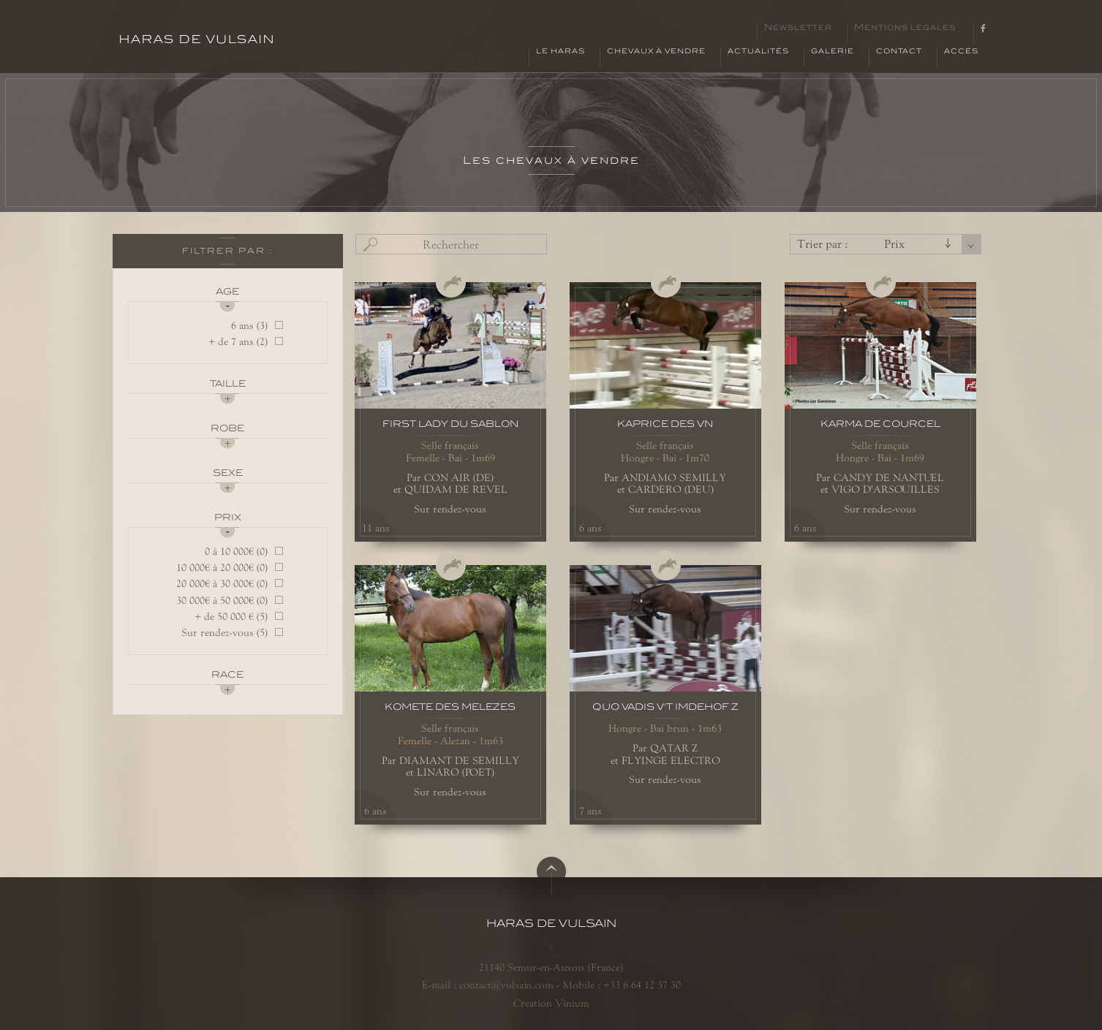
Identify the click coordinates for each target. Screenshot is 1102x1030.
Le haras (560, 51)
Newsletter (798, 27)
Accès (961, 51)
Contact (899, 51)
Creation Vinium (551, 1003)
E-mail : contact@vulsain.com (488, 985)
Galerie (832, 51)
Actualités (758, 51)
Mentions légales (905, 27)
